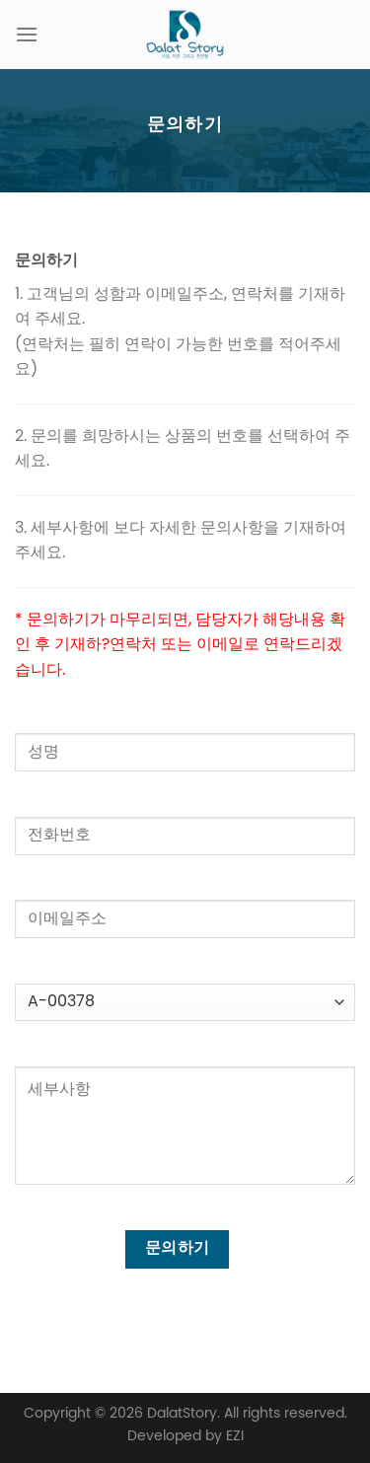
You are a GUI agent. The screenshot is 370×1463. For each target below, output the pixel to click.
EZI (235, 1436)
